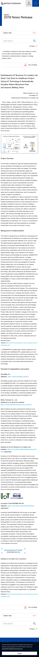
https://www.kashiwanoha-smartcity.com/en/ (16, 404)
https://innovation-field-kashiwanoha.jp (21, 506)
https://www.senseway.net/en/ (18, 376)
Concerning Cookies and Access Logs (12, 648)
